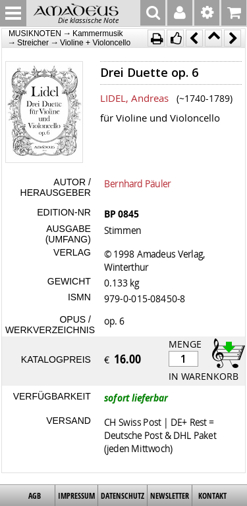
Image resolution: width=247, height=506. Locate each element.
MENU (13, 13)
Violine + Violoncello (95, 42)
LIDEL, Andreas (134, 97)
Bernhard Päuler (137, 183)
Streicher (33, 42)
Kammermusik (97, 33)
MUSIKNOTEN (35, 33)
